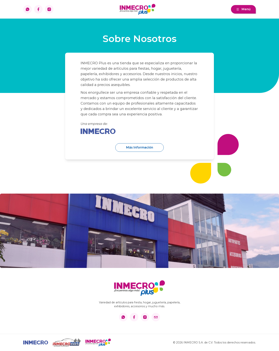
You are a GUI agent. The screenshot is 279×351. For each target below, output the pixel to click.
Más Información (139, 147)
